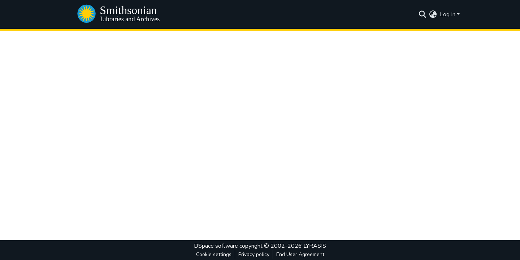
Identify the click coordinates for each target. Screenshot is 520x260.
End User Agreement (300, 254)
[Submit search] (422, 14)
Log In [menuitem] (447, 14)
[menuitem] (433, 14)
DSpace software (216, 246)
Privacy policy (253, 254)
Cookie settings (213, 254)
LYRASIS (314, 246)
